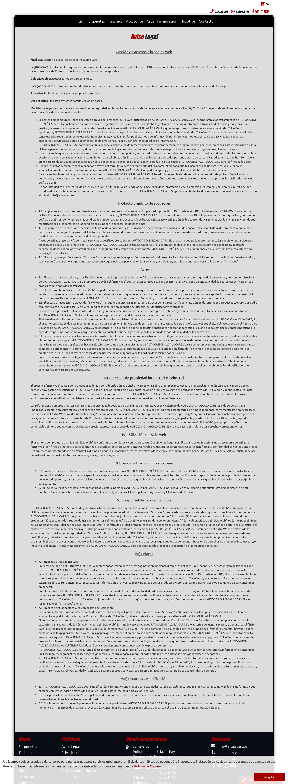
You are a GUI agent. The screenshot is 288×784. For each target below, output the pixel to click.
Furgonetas (95, 21)
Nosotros (188, 21)
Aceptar (269, 777)
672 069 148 (240, 11)
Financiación (167, 21)
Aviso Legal (70, 746)
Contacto (206, 21)
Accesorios (135, 21)
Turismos (115, 21)
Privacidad (69, 752)
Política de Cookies (147, 766)
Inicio (78, 21)
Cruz (150, 21)
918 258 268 (219, 11)
